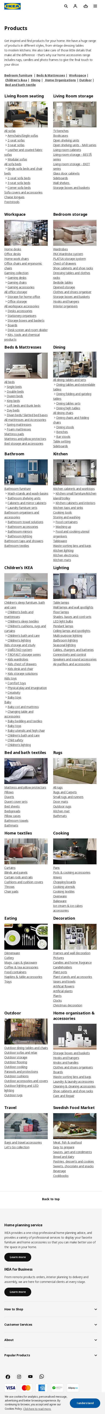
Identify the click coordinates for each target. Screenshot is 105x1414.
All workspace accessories (21, 306)
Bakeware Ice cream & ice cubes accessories (68, 906)
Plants (57, 996)
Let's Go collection (16, 1147)
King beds (13, 401)
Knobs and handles (66, 1062)
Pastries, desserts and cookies (73, 1161)
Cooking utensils (64, 887)
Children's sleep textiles (23, 621)
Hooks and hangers (66, 301)
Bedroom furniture (18, 75)
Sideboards (60, 178)
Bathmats (11, 825)
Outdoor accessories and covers (26, 1081)
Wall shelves (61, 183)
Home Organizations (60, 80)
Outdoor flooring (15, 1062)
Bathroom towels (16, 821)
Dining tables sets (68, 403)
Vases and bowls (64, 981)
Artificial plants (63, 991)
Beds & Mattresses (50, 75)
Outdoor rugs (62, 806)
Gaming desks (17, 278)
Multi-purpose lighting (67, 635)
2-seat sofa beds (19, 178)
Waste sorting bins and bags (72, 546)
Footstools (12, 202)
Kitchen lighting (63, 550)
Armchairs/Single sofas (23, 135)
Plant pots (60, 972)
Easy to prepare (63, 1147)
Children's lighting (19, 640)
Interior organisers (65, 306)
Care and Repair (63, 1096)
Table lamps (61, 602)
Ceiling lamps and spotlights (71, 631)
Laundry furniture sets (22, 508)
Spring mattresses (19, 424)
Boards (12, 325)
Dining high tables (68, 408)
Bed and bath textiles (25, 752)
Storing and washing (66, 517)
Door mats (60, 802)
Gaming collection (16, 273)
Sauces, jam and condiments (72, 1152)
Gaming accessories (21, 287)
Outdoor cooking (15, 1067)
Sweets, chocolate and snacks (73, 1166)
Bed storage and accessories (23, 443)
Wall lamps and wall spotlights (73, 607)
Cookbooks (61, 1176)
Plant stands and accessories (72, 977)
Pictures (58, 958)
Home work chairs (16, 259)
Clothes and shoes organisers (73, 1067)
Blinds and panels (16, 872)
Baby (7, 702)
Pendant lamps (63, 626)
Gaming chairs (17, 282)
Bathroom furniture (17, 489)
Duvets (9, 797)
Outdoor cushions (16, 1076)
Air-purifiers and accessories (71, 664)
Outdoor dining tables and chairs (26, 1048)
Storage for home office (24, 297)
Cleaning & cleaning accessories (74, 1086)
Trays (7, 981)
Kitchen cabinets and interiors (75, 503)
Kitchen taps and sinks (68, 508)
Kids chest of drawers (22, 664)
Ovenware (60, 896)
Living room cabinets (67, 150)
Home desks (12, 249)
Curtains (9, 868)
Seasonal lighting (64, 645)
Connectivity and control (69, 654)
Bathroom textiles (16, 546)
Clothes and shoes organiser (72, 292)
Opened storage (64, 287)
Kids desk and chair (20, 669)
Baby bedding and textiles (25, 721)
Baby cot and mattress (23, 707)
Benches (62, 432)
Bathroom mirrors (20, 531)
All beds (9, 382)
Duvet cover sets (15, 802)
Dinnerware (12, 953)
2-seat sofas (16, 140)
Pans (56, 868)
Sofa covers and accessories (23, 192)
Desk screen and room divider (28, 330)
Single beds (14, 387)
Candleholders (62, 967)
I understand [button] (85, 1403)
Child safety (15, 740)
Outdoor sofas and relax (20, 1053)
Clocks (57, 1000)
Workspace (77, 75)
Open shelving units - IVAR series (74, 145)
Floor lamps (61, 612)
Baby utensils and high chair (26, 730)
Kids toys (10, 678)
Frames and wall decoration (71, 953)
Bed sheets (12, 806)
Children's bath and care (24, 635)
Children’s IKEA (18, 567)
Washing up (63, 527)
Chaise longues (14, 197)
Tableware (60, 541)
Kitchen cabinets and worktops (74, 489)
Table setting (62, 441)
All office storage (15, 292)
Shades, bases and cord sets (72, 617)
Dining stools (65, 427)
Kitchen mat (61, 811)
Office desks (12, 254)
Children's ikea (16, 80)
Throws (9, 887)
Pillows (9, 792)
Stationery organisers (22, 316)
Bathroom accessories (23, 527)
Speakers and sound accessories (75, 659)
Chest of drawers (64, 263)
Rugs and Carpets (65, 792)
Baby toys (14, 697)
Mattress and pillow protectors (25, 439)
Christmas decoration (67, 1005)
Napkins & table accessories (23, 977)
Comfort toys (17, 683)
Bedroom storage (70, 214)
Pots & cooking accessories (71, 872)
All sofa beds (12, 164)
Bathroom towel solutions (25, 522)
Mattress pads (14, 434)
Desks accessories (20, 311)
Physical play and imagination (27, 688)
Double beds (15, 391)
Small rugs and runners (68, 797)
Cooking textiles (64, 891)
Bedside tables (63, 282)
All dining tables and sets (69, 380)
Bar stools (63, 437)
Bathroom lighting (20, 536)
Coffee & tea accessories (21, 967)
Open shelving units (66, 140)
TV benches (61, 131)
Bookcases (60, 135)
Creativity (14, 692)
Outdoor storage (15, 1057)
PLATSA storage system (69, 259)
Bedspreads (12, 811)
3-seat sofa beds (19, 183)
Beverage (59, 1171)
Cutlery (9, 958)
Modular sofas (17, 159)
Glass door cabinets (66, 173)
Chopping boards (64, 882)
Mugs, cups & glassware (20, 962)
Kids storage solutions (23, 673)
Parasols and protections (21, 1072)
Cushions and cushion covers (23, 882)
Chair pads (11, 891)
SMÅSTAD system (20, 650)
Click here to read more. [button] (37, 1409)
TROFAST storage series (24, 654)
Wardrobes (60, 249)
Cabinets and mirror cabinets (27, 503)
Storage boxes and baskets (71, 188)
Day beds (13, 410)
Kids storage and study (19, 645)
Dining (35, 80)
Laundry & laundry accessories (73, 1081)
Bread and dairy (63, 1157)
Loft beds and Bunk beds (23, 405)
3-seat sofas (16, 145)
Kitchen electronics (66, 555)
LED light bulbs (63, 621)
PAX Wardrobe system (68, 254)
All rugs (58, 787)
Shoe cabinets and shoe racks (73, 268)
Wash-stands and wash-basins (28, 493)
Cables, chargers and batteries (73, 650)
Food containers (67, 522)
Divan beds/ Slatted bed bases (27, 415)
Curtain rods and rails (18, 877)
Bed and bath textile (20, 85)
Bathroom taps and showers (23, 541)
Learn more (18, 1257)
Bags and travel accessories (23, 1142)
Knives (57, 877)
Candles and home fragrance (72, 962)
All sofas (10, 131)
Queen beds (15, 396)
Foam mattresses (19, 429)
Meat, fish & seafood (67, 1142)
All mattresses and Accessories (25, 420)
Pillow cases (12, 816)
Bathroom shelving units (24, 498)
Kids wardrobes (18, 659)
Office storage (17, 301)
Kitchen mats (62, 560)
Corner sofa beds (19, 188)
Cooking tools (62, 512)
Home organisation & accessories (74, 1015)
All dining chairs (63, 413)
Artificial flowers (63, 986)
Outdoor (85, 80)
